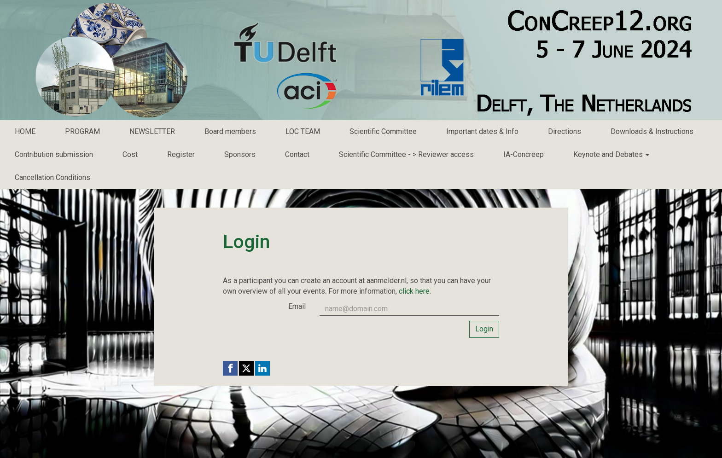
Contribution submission (54, 154)
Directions (564, 131)
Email (297, 306)
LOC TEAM (302, 131)
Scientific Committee (383, 131)
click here (414, 291)
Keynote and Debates (611, 154)
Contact (297, 154)
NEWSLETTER (152, 131)
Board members (230, 131)
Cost (130, 154)
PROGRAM (82, 131)
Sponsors (240, 154)
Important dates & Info (482, 131)
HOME (25, 131)
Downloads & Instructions (652, 131)
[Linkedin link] (262, 368)
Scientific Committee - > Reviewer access (406, 154)
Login (484, 329)
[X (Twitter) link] (246, 368)
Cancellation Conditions (52, 177)
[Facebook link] (230, 368)
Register (181, 154)
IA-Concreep (523, 154)
